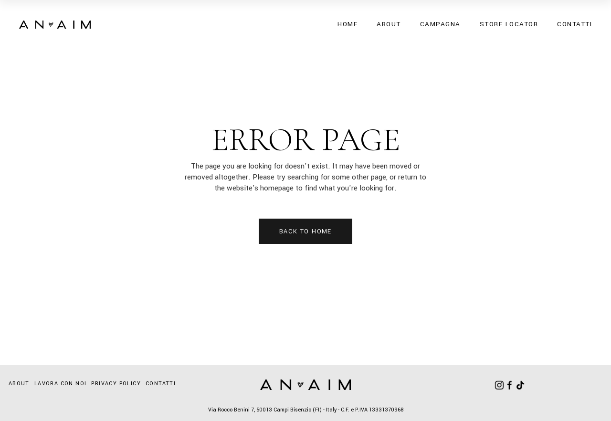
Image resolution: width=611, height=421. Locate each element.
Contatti (161, 383)
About (19, 383)
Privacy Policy (116, 383)
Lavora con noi (60, 383)
